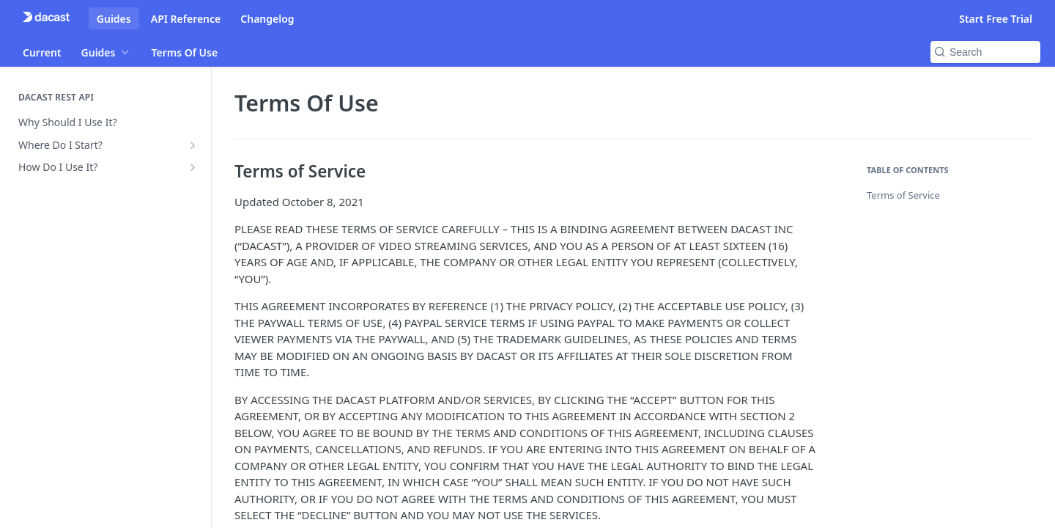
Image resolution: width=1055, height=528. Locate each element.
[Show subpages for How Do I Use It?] (193, 167)
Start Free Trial (995, 19)
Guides (114, 19)
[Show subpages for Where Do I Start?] (193, 145)
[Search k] (985, 52)
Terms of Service (903, 195)
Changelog (267, 19)
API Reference (186, 19)
